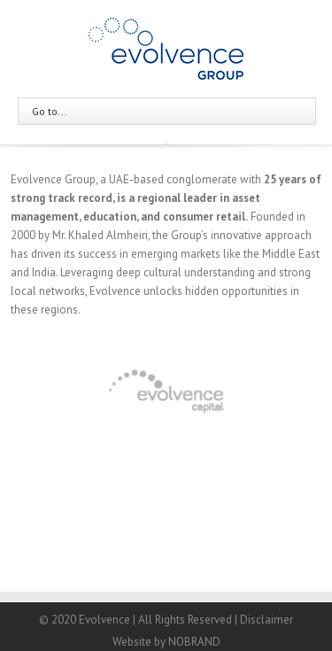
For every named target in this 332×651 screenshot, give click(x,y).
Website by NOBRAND (166, 641)
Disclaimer (266, 619)
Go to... (49, 111)
